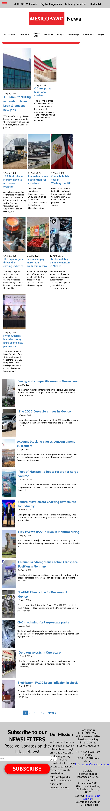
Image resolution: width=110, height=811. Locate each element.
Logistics (102, 34)
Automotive (9, 34)
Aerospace (24, 34)
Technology (73, 34)
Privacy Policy (92, 795)
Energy (60, 34)
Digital (51, 4)
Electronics (88, 34)
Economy (48, 34)
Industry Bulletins (75, 4)
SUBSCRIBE (27, 768)
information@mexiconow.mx (92, 764)
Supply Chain (36, 34)
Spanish (87, 798)
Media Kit (95, 4)
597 (43, 713)
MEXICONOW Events (25, 4)
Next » (52, 713)
